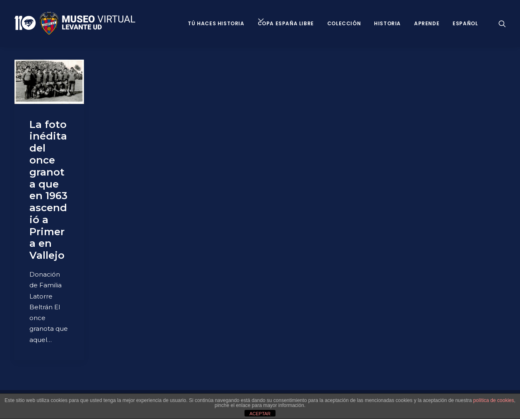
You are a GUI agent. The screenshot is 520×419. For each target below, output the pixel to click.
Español (465, 23)
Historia (387, 23)
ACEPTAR (260, 413)
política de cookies (493, 400)
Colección (344, 23)
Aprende (426, 23)
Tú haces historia (216, 23)
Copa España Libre (286, 23)
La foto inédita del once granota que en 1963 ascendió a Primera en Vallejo (48, 190)
